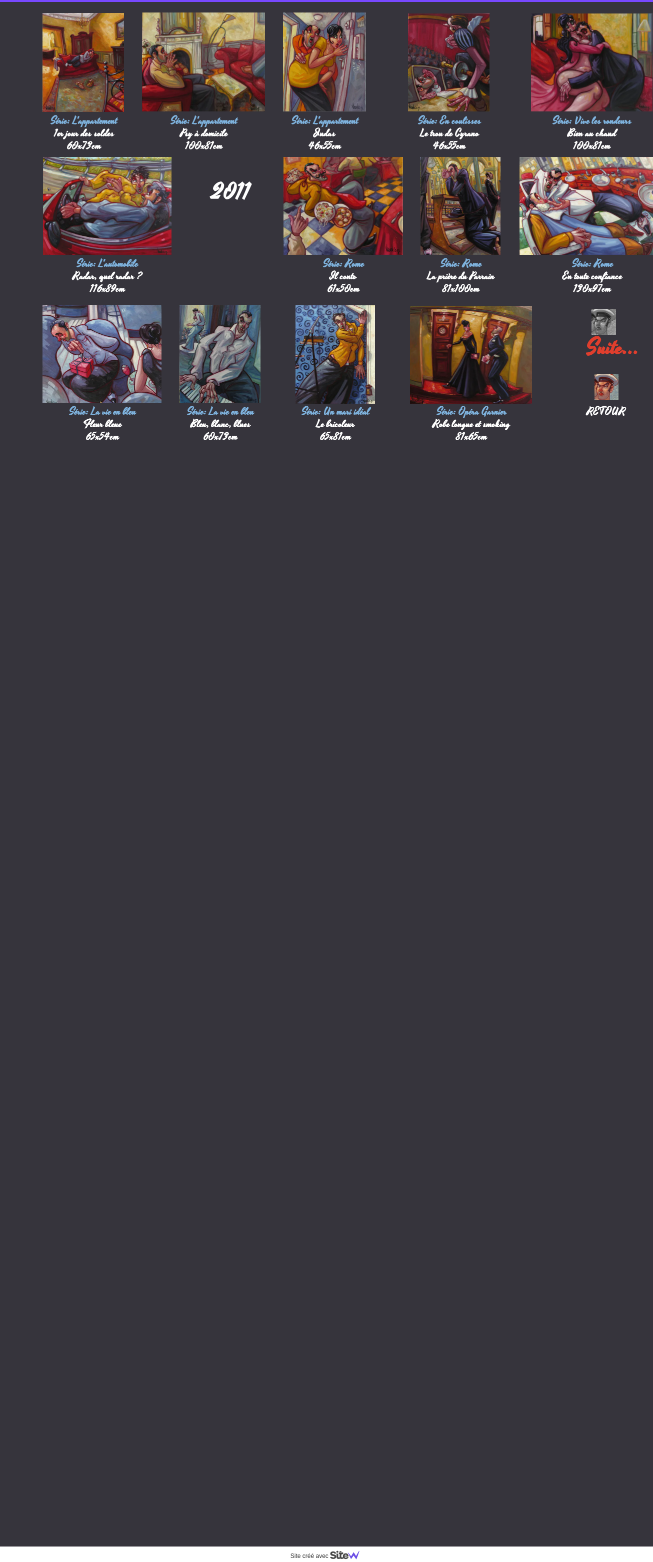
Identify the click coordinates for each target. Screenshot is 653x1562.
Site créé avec (329, 1556)
